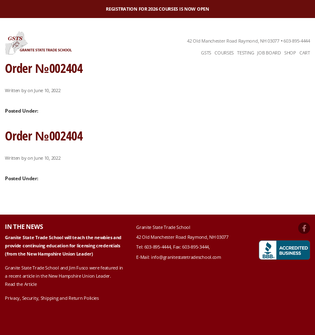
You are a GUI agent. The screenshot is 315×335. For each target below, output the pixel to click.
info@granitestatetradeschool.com (186, 257)
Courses (224, 53)
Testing (245, 53)
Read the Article (21, 284)
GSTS (206, 53)
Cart (304, 53)
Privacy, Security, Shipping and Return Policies (52, 298)
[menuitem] (206, 53)
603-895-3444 (195, 247)
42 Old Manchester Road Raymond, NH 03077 (233, 41)
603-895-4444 (296, 41)
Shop (290, 53)
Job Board (269, 53)
